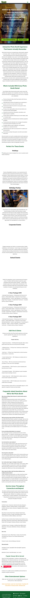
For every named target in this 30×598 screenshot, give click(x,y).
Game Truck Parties (6, 583)
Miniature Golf (22, 585)
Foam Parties (18, 583)
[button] (1, 566)
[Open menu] (27, 2)
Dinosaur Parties (14, 585)
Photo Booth (8, 585)
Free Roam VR (25, 583)
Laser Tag (13, 583)
